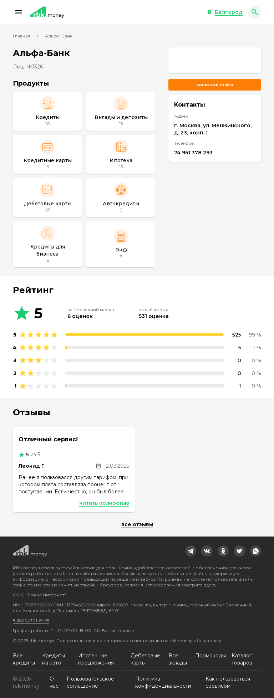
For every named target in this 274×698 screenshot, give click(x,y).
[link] (214, 60)
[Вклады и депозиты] (121, 111)
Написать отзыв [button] (214, 84)
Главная (22, 36)
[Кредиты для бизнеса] (47, 244)
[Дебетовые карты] (47, 197)
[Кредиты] (47, 111)
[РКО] (121, 244)
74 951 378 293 (193, 152)
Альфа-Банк (58, 36)
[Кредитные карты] (47, 154)
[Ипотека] (121, 154)
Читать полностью (104, 503)
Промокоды (210, 655)
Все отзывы (137, 524)
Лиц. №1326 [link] (28, 66)
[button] (18, 12)
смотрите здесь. (199, 584)
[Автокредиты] (121, 197)
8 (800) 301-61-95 (31, 620)
